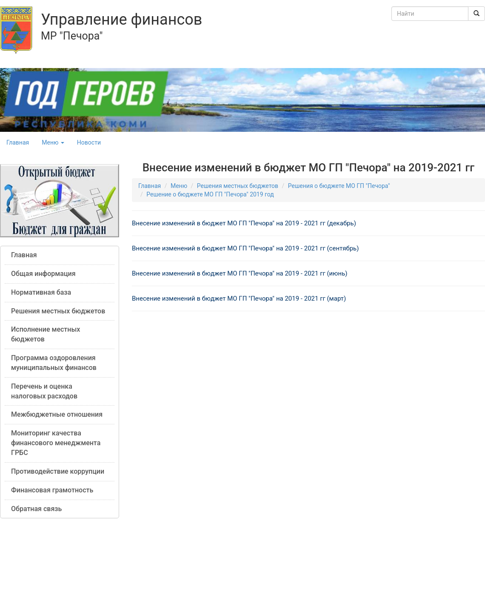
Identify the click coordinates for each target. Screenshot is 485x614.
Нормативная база (41, 292)
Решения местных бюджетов (58, 311)
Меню (53, 142)
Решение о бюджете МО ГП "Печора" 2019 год (210, 194)
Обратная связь (36, 509)
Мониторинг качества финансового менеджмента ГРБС (55, 443)
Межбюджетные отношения (57, 414)
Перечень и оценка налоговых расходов (44, 391)
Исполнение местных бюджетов (45, 334)
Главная (17, 142)
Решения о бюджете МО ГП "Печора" (339, 185)
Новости (89, 142)
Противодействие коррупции (57, 471)
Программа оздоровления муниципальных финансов (54, 363)
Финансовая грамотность (52, 490)
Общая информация (43, 274)
